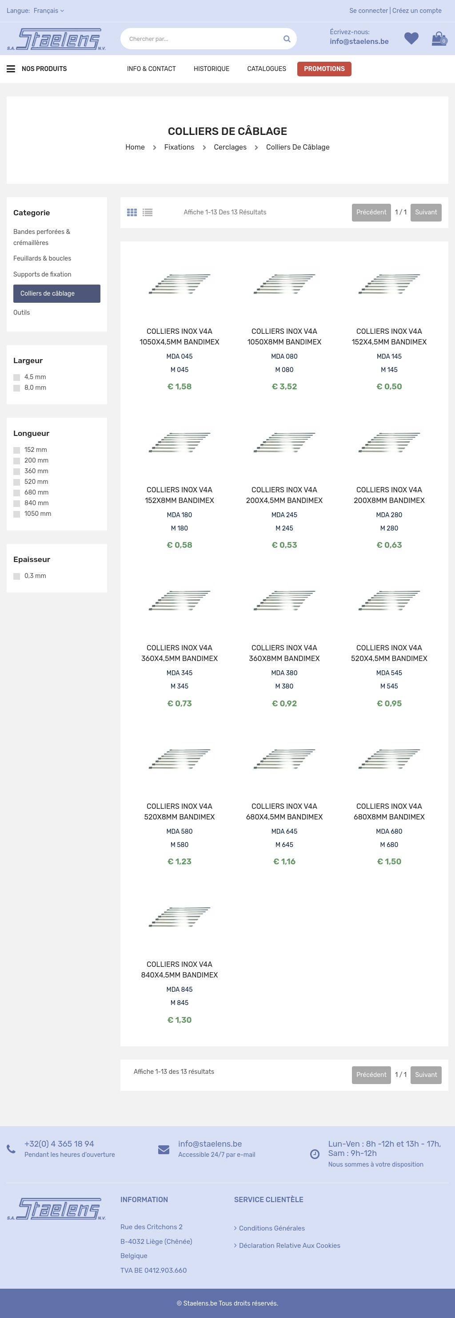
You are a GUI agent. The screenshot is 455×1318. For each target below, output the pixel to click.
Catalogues (266, 69)
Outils (21, 313)
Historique (212, 69)
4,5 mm (35, 377)
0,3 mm (35, 576)
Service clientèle (268, 1199)
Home (135, 147)
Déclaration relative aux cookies (289, 1246)
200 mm (36, 461)
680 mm (36, 493)
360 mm (36, 471)
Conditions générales (272, 1228)
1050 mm (37, 514)
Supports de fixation (42, 274)
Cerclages (229, 147)
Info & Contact (151, 69)
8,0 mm (35, 388)
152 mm (35, 450)
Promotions (324, 69)
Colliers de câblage (297, 147)
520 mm (36, 482)
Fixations (179, 147)
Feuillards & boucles (42, 258)
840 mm (36, 503)
